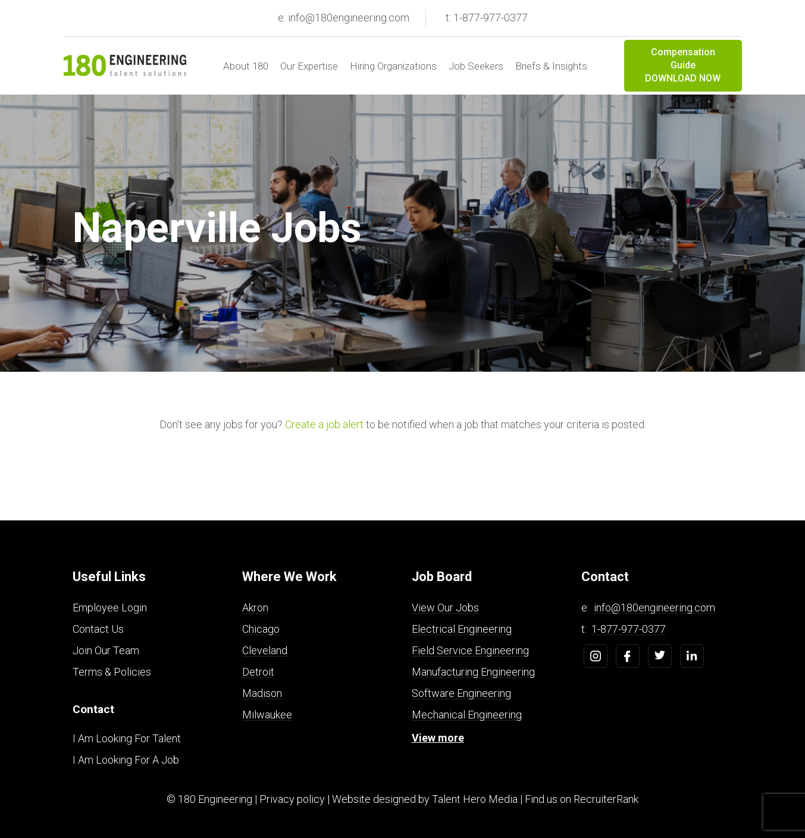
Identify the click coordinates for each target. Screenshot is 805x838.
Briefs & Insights (551, 66)
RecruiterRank (606, 799)
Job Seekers (476, 66)
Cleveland (264, 650)
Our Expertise (309, 66)
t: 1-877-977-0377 (487, 17)
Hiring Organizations (393, 66)
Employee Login (110, 607)
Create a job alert (324, 424)
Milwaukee (267, 714)
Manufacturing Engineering (473, 672)
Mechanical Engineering (467, 714)
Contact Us (98, 629)
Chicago (261, 629)
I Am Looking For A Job (126, 760)
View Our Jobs (445, 607)
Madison (262, 693)
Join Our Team (106, 650)
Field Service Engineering (470, 650)
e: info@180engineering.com (343, 17)
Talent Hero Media (475, 799)
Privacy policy (292, 799)
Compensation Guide (683, 66)
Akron (255, 607)
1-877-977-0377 (628, 629)
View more (438, 738)
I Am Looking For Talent (127, 738)
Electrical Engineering (462, 629)
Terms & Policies (112, 672)
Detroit (258, 672)
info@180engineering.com (654, 607)
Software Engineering (461, 693)
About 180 (245, 66)
